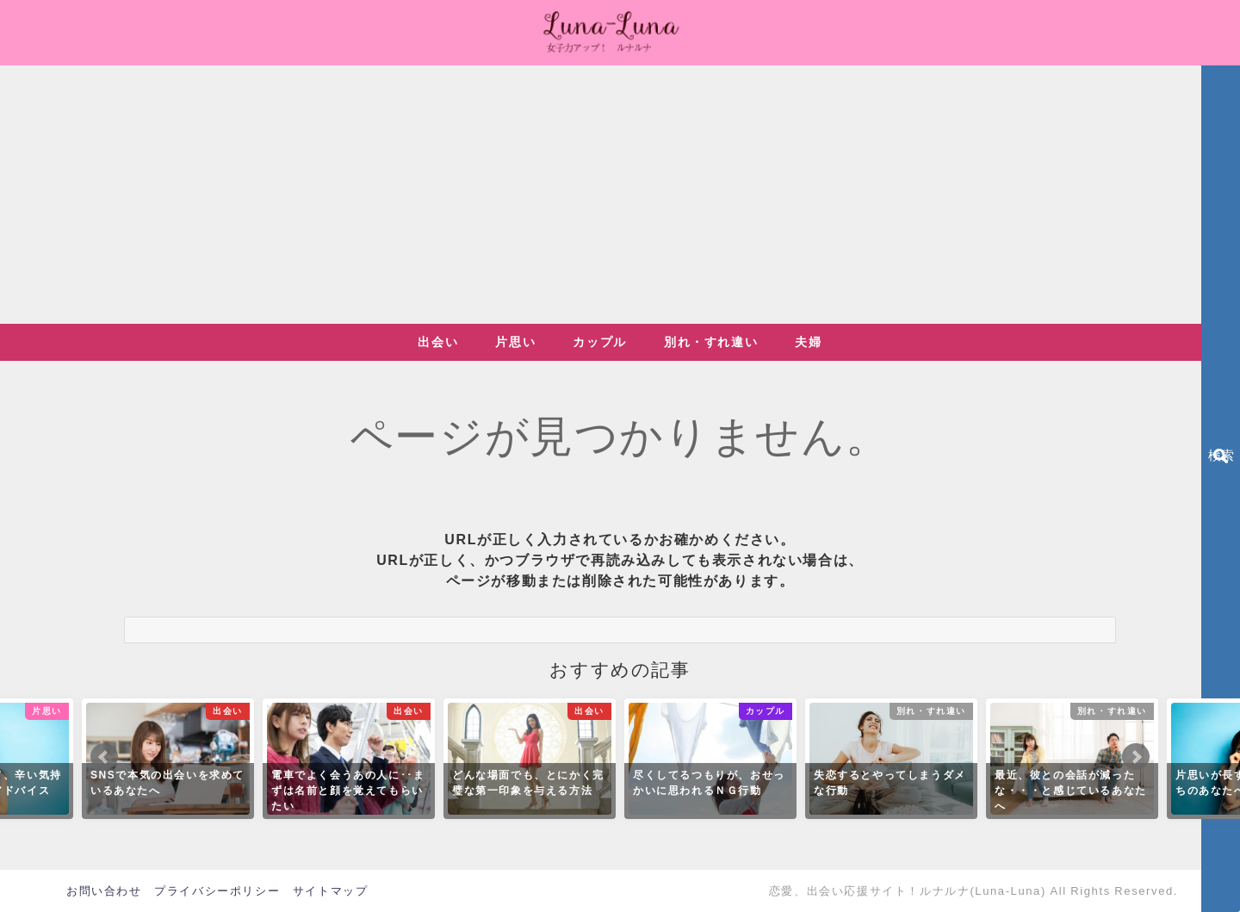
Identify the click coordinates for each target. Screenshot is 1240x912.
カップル (599, 342)
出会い (438, 342)
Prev (104, 757)
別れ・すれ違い (711, 342)
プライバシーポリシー (217, 890)
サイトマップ (331, 890)
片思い (515, 342)
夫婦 (808, 342)
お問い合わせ (104, 890)
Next (1136, 757)
